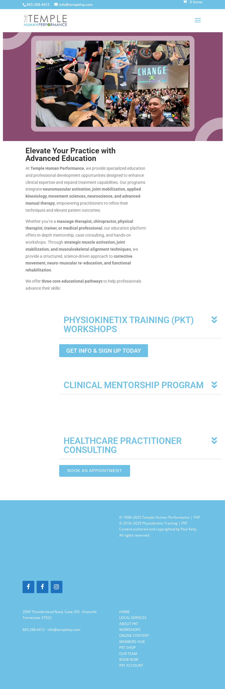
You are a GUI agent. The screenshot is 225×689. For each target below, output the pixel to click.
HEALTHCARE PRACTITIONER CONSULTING (123, 445)
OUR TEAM (128, 653)
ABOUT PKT (128, 623)
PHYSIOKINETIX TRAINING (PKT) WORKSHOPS (129, 324)
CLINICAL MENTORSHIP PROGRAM (134, 385)
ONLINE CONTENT (134, 635)
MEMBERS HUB (132, 641)
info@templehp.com (63, 629)
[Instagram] (56, 587)
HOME (124, 611)
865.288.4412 (34, 629)
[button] (140, 324)
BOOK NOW (128, 659)
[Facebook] (28, 587)
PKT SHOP (127, 647)
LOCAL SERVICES (132, 617)
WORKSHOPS (130, 629)
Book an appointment (94, 470)
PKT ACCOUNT (131, 665)
